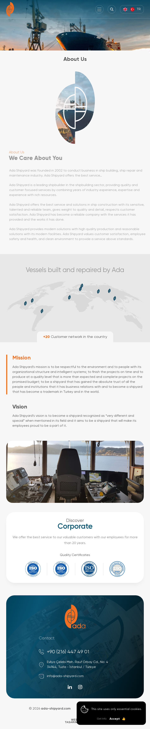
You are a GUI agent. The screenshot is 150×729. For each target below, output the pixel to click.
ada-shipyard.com (56, 708)
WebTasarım (71, 720)
